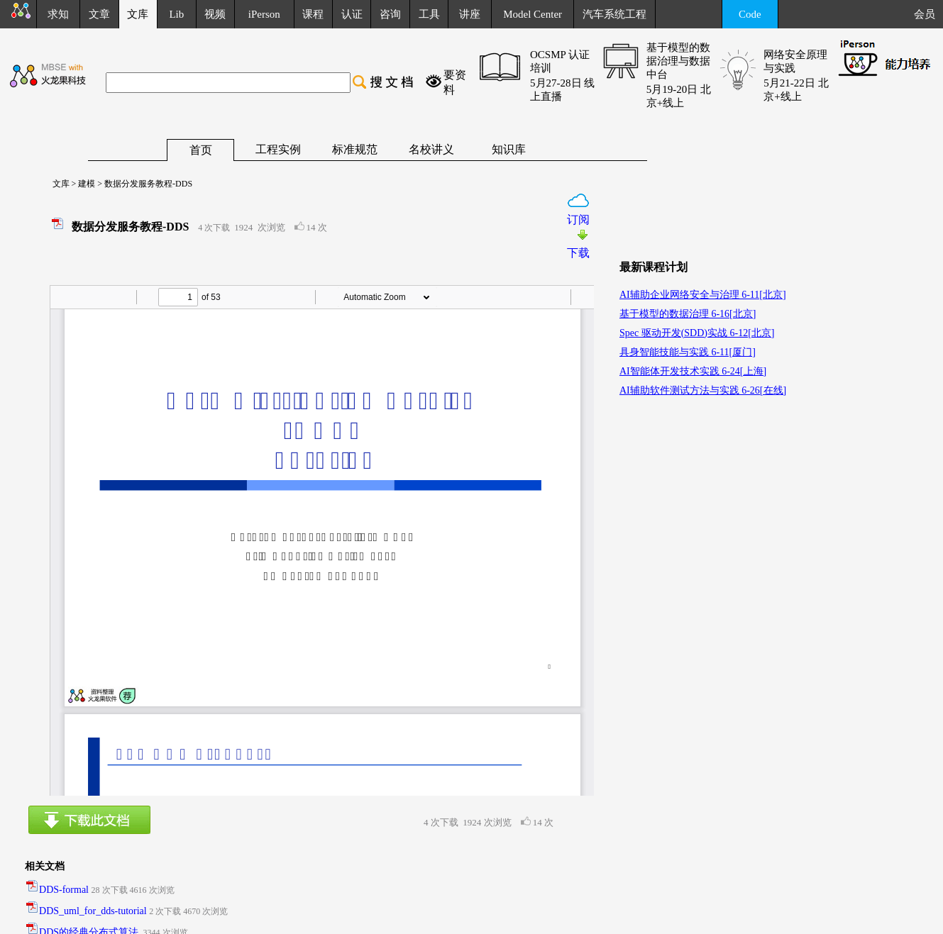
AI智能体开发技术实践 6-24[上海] (692, 371)
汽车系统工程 (614, 14)
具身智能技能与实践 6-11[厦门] (687, 352)
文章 (99, 14)
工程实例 (278, 149)
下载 (578, 253)
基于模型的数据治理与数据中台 (678, 61)
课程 (313, 14)
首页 (200, 150)
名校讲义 (431, 149)
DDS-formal (64, 889)
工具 (429, 14)
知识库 (509, 149)
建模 (85, 184)
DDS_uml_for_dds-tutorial (93, 911)
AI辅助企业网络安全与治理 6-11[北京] (702, 294)
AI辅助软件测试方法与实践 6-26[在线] (702, 390)
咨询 (390, 14)
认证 (352, 14)
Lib (176, 14)
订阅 (578, 219)
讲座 (469, 14)
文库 (57, 184)
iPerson (264, 14)
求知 (58, 14)
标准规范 (354, 149)
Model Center (532, 14)
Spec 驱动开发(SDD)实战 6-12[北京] (697, 333)
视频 (215, 14)
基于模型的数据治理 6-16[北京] (687, 313)
